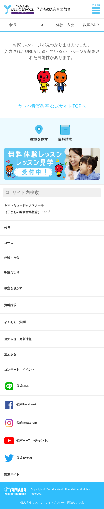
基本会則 (10, 354)
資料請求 (10, 305)
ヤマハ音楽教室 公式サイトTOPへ (52, 106)
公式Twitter (18, 458)
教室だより (91, 25)
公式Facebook (20, 405)
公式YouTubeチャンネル (27, 440)
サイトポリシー (55, 502)
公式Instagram (20, 423)
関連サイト (11, 474)
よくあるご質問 (15, 322)
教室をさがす (13, 288)
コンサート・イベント (19, 369)
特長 (13, 25)
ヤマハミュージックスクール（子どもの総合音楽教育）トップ (27, 209)
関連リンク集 (75, 502)
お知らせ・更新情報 (18, 339)
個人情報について (31, 502)
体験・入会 (65, 25)
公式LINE (16, 386)
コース (39, 25)
